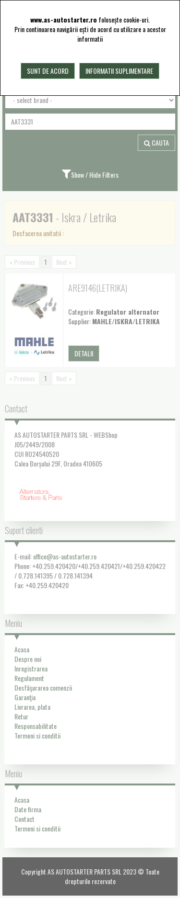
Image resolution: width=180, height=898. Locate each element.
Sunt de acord (48, 71)
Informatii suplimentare (119, 71)
